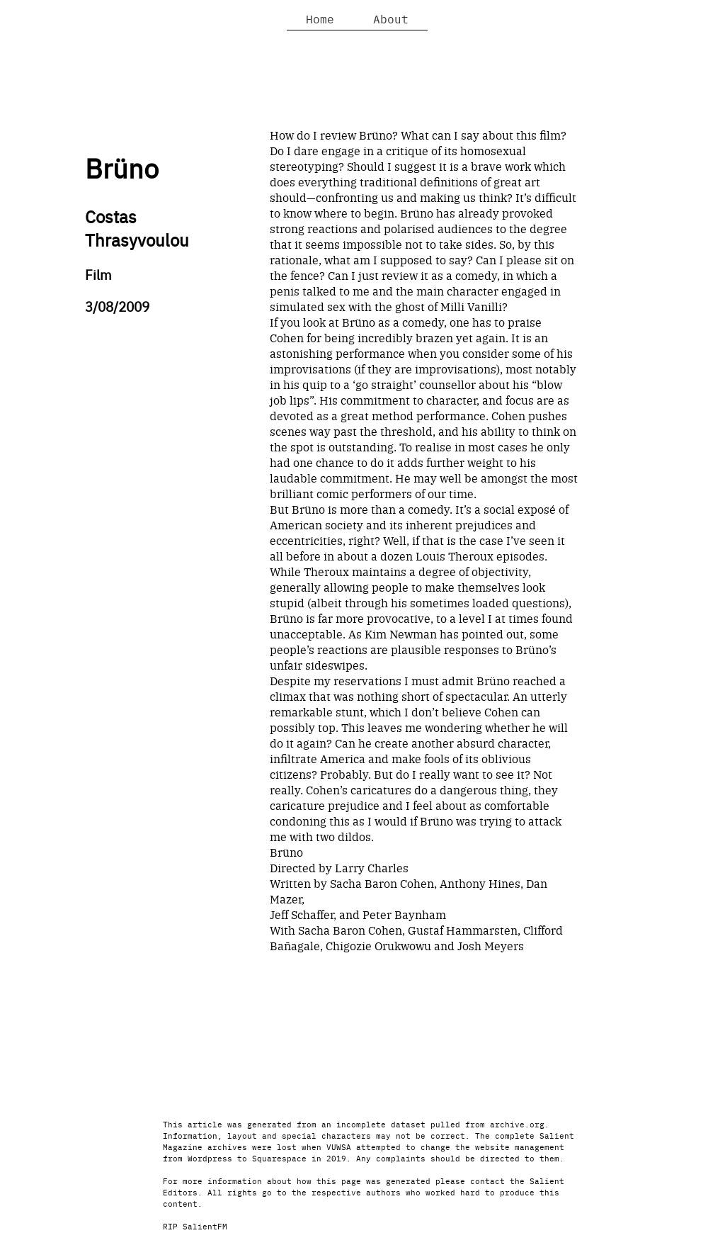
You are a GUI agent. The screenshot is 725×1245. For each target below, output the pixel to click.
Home (320, 18)
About (391, 18)
